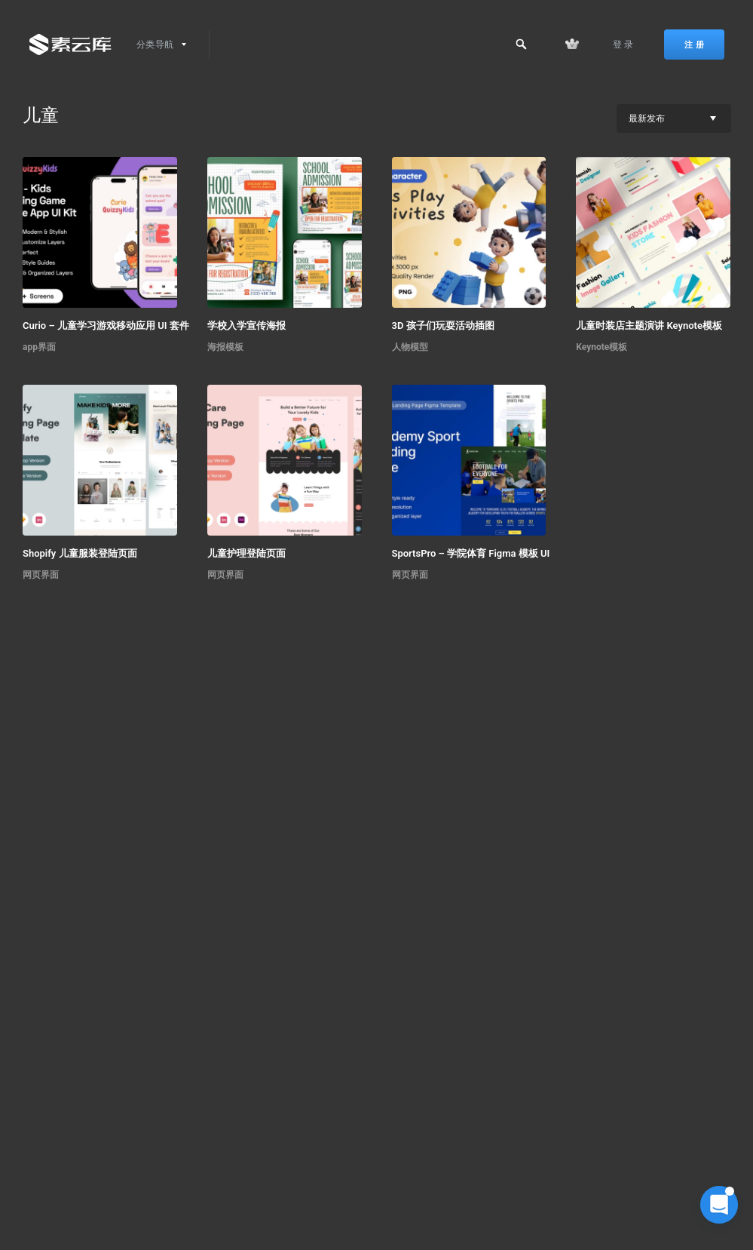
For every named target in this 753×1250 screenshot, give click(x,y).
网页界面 (41, 575)
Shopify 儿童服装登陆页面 (80, 553)
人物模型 (410, 347)
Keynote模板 (601, 347)
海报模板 (225, 347)
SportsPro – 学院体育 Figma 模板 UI (471, 553)
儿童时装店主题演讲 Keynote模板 (649, 325)
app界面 (39, 347)
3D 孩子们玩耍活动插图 (443, 325)
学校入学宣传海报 (246, 325)
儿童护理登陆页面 (246, 553)
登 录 (623, 44)
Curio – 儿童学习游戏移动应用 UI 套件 (106, 325)
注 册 (694, 44)
